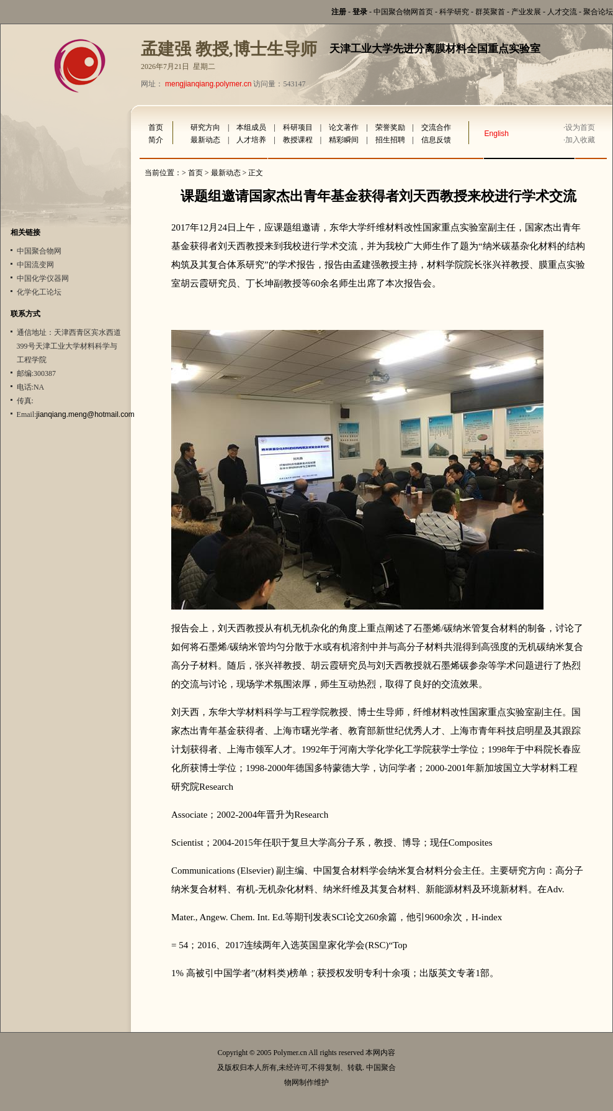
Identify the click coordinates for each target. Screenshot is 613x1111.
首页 (155, 127)
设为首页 (580, 127)
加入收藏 (580, 139)
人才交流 (562, 11)
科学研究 (454, 11)
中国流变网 (35, 264)
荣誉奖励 (390, 127)
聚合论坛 (598, 11)
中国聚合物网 (39, 251)
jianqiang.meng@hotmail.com (86, 414)
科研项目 (298, 127)
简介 (155, 139)
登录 (359, 11)
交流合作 (436, 127)
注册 (338, 11)
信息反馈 (436, 139)
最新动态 (205, 139)
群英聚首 (490, 11)
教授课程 (298, 139)
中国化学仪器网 (43, 278)
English (497, 133)
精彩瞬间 (344, 139)
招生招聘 (390, 139)
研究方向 (205, 127)
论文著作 (344, 127)
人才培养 (251, 139)
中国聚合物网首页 (403, 11)
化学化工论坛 (39, 292)
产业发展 (526, 11)
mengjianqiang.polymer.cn (208, 84)
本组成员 (251, 127)
